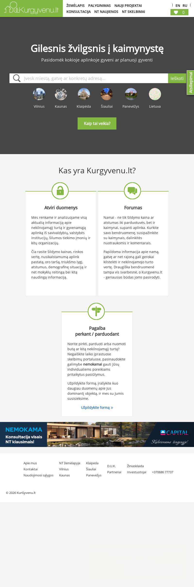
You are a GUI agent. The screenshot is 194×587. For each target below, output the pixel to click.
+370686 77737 (162, 472)
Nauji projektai (128, 5)
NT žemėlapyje (69, 463)
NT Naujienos (106, 11)
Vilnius (64, 469)
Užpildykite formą (95, 407)
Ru (185, 6)
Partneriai (114, 472)
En (178, 6)
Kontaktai (31, 469)
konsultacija (78, 11)
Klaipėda (92, 463)
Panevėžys (93, 475)
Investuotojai (136, 472)
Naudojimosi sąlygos (38, 475)
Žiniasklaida (135, 466)
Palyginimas (99, 5)
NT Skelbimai (133, 11)
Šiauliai (91, 469)
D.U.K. (111, 466)
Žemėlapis (75, 5)
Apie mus (30, 463)
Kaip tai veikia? (97, 123)
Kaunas (64, 475)
